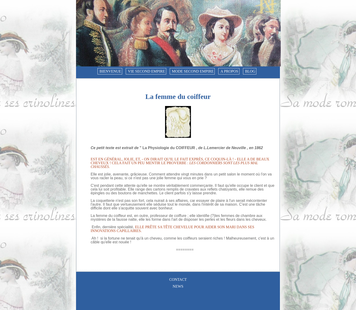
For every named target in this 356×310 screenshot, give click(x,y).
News (178, 286)
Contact (178, 279)
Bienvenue (110, 71)
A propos (229, 71)
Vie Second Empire (146, 71)
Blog (250, 71)
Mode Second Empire (193, 71)
